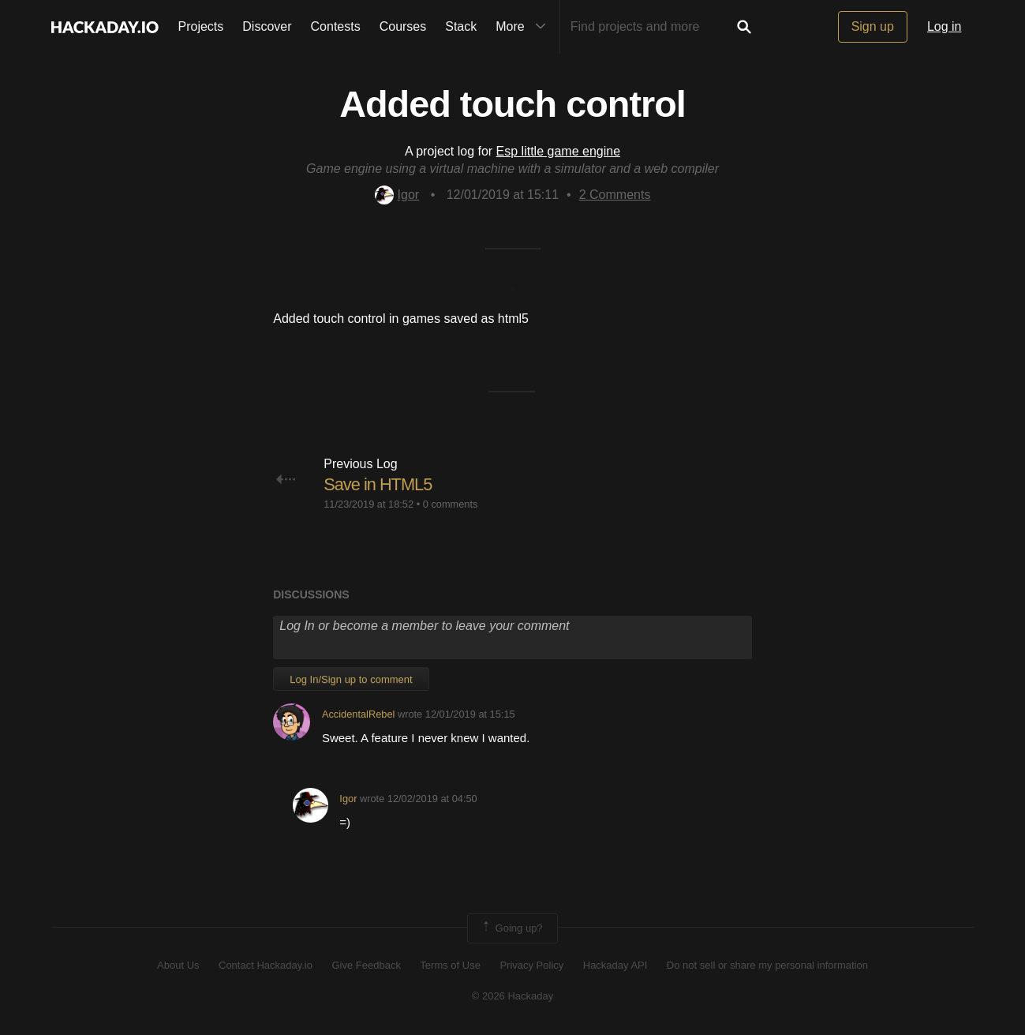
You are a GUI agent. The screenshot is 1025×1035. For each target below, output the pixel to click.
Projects (201, 26)
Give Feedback (365, 965)
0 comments (450, 504)
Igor (397, 194)
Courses (403, 26)
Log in (944, 26)
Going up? (511, 928)
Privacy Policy (531, 965)
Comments (615, 194)
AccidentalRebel (358, 714)
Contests (336, 26)
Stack (461, 26)
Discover (266, 26)
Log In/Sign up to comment (351, 679)
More (524, 26)
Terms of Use (450, 965)
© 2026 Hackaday (513, 996)
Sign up (872, 26)
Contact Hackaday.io (265, 965)
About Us (178, 965)
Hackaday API (615, 965)
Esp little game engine (558, 151)
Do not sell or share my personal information (767, 965)
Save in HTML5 (378, 484)
